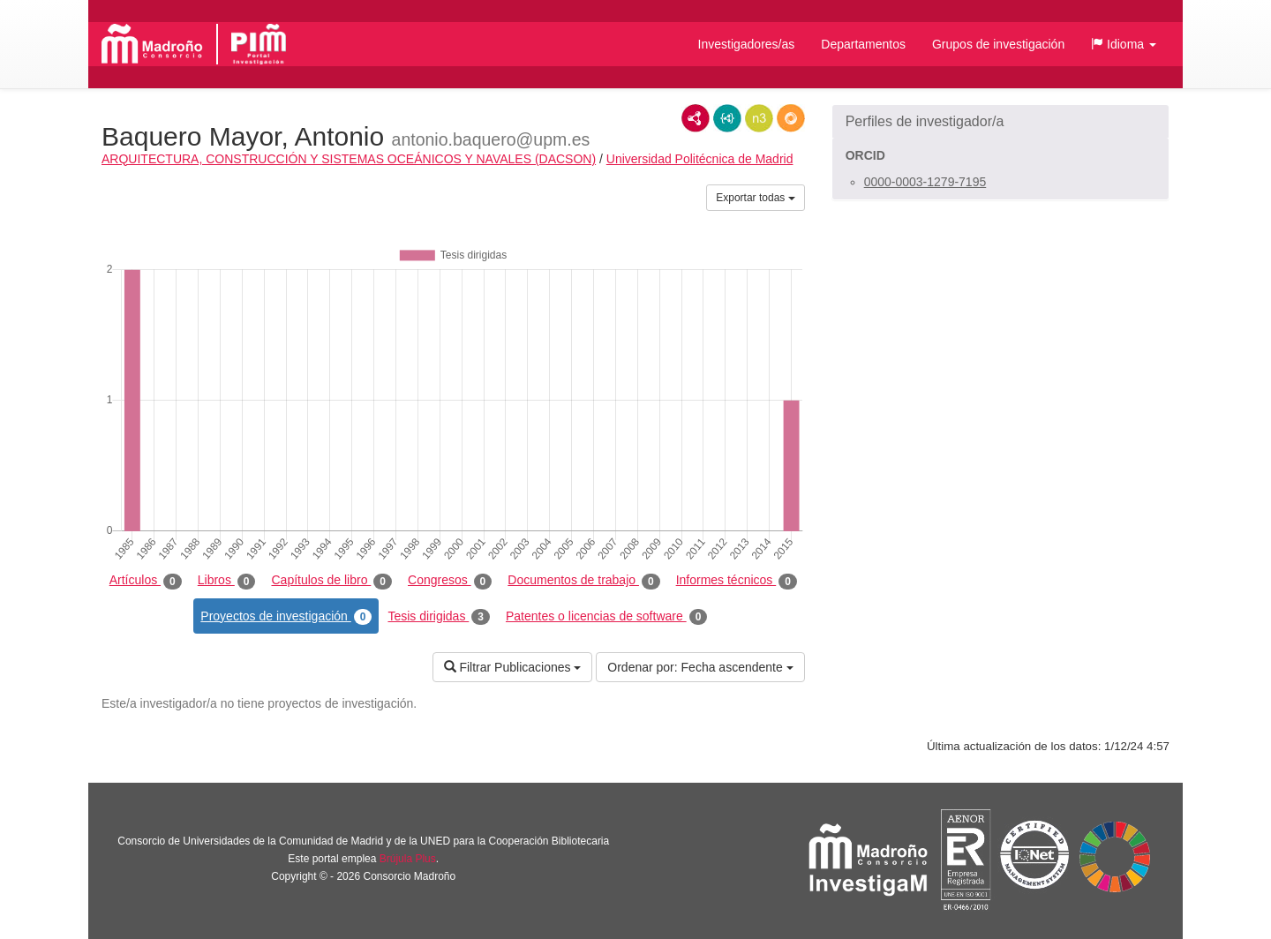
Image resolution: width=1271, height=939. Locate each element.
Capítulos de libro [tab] (331, 581)
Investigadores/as (746, 44)
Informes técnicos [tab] (736, 581)
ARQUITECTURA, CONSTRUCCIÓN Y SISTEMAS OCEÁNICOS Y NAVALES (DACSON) (349, 159)
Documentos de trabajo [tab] (583, 581)
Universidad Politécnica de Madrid (699, 159)
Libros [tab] (227, 581)
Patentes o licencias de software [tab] (606, 617)
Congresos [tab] (450, 581)
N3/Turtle (759, 118)
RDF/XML (695, 118)
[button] (1123, 44)
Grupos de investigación (998, 44)
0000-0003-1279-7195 (925, 182)
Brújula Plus (408, 859)
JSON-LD (727, 118)
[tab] (1000, 122)
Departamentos (863, 44)
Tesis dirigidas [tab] (438, 617)
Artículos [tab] (145, 581)
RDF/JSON (791, 118)
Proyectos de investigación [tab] (286, 617)
